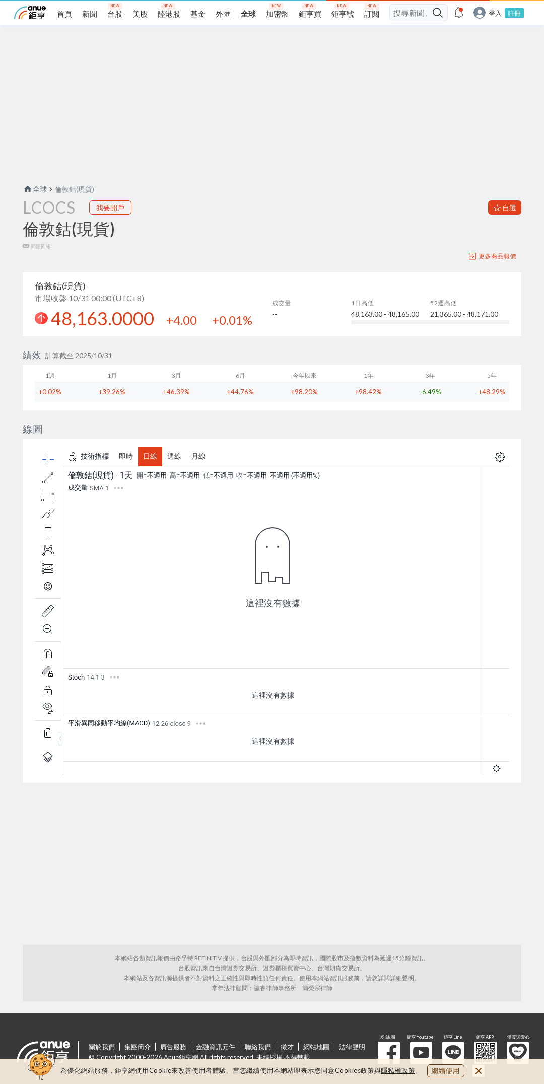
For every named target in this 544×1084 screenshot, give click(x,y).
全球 (35, 189)
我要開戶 (110, 207)
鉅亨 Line (453, 1053)
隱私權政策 (398, 1070)
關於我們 (102, 1047)
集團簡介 (137, 1047)
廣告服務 (173, 1047)
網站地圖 (316, 1047)
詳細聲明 (402, 978)
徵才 (287, 1047)
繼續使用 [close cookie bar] (446, 1070)
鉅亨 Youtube (421, 1053)
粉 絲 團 (389, 1053)
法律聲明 (352, 1047)
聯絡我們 (258, 1047)
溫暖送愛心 (518, 1053)
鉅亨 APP (485, 1053)
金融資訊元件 (215, 1047)
